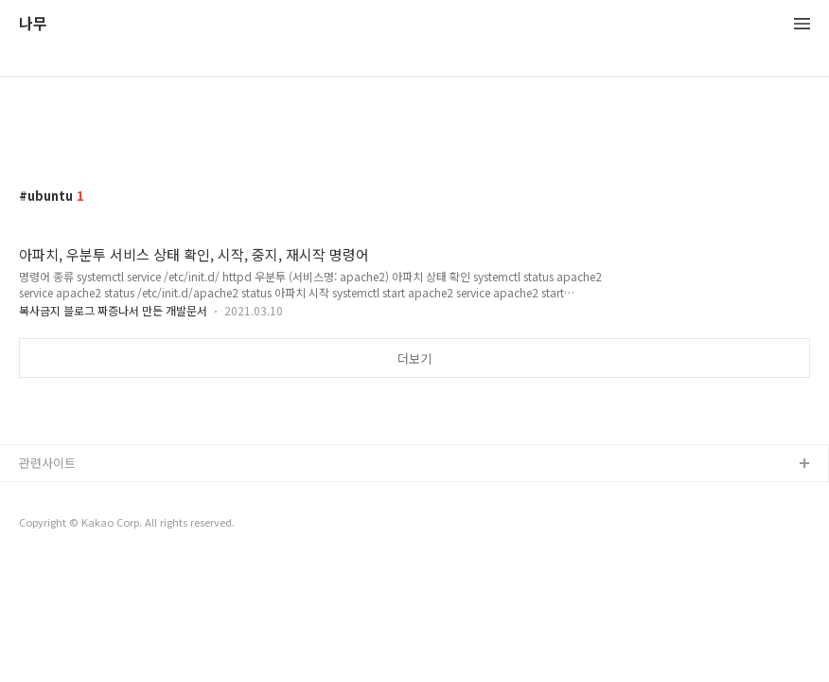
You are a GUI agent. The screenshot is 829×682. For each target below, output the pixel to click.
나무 (33, 24)
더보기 (414, 359)
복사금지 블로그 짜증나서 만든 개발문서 (113, 310)
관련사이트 (47, 463)
